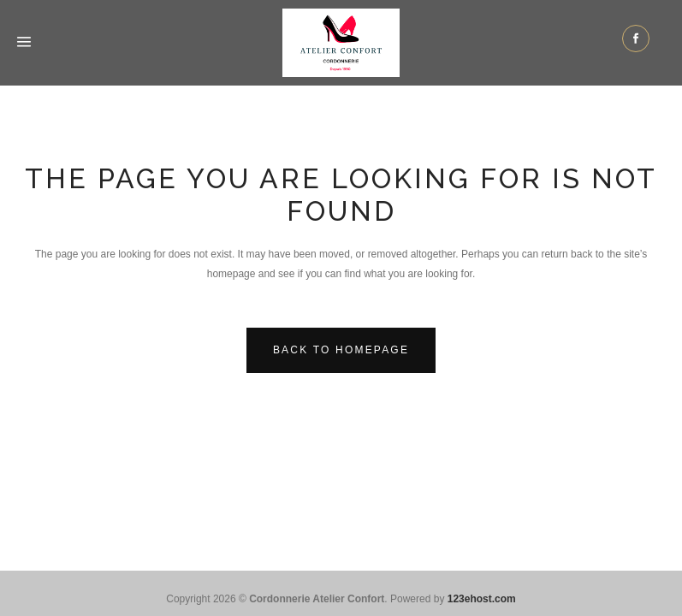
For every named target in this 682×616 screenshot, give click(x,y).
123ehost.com (482, 599)
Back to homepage (341, 350)
